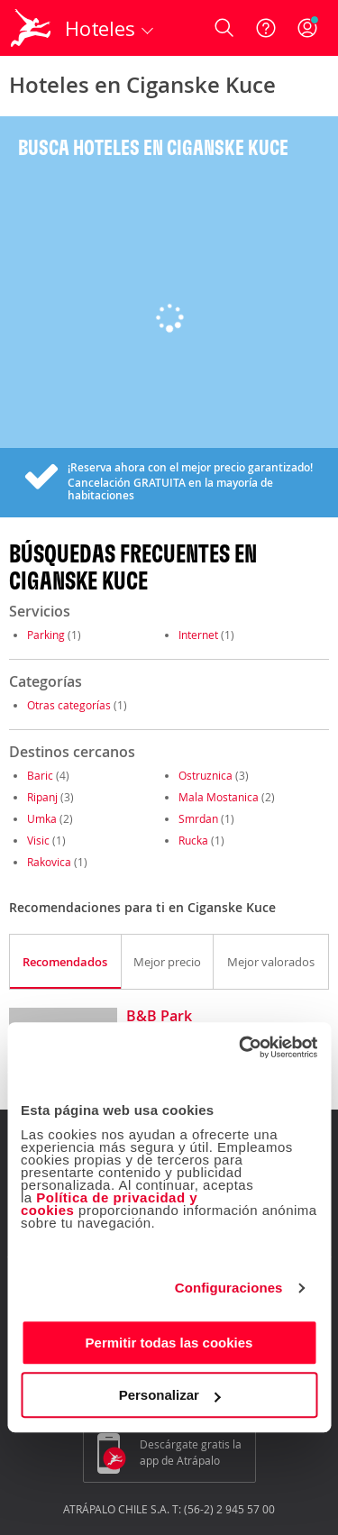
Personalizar (170, 1395)
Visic (38, 840)
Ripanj (42, 797)
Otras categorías (69, 705)
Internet (198, 634)
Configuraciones (229, 1287)
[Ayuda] (266, 28)
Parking (46, 634)
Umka (42, 818)
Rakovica (49, 861)
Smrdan (198, 818)
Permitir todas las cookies (169, 1342)
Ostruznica (205, 775)
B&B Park (159, 1017)
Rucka (193, 840)
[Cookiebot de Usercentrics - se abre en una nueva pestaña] (240, 1047)
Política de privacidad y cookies (109, 1204)
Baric (40, 775)
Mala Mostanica (218, 797)
